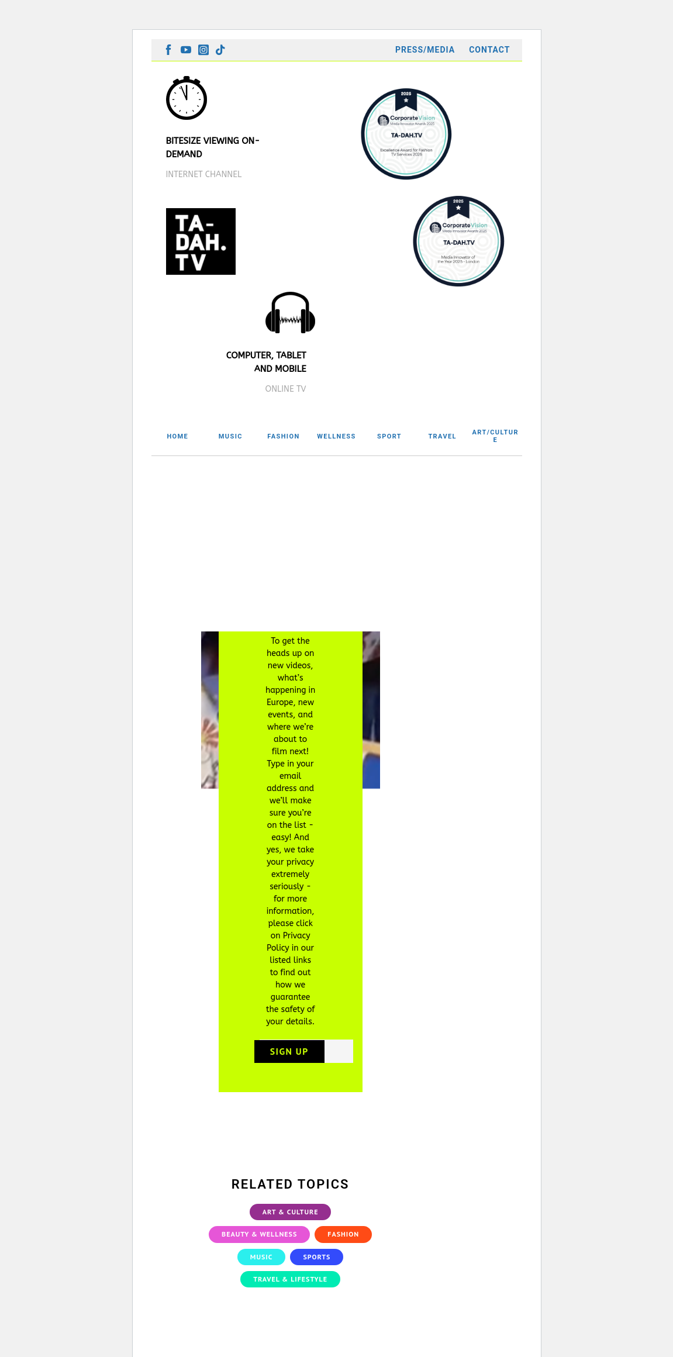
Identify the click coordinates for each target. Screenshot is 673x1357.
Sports (316, 1267)
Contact (489, 49)
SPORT (389, 436)
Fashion (343, 1245)
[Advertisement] (336, 544)
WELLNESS (336, 436)
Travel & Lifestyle (290, 1290)
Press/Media (425, 49)
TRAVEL (442, 436)
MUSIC (231, 436)
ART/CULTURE (495, 436)
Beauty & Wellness (259, 1245)
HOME (177, 436)
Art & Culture (291, 1222)
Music (261, 1267)
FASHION (283, 436)
